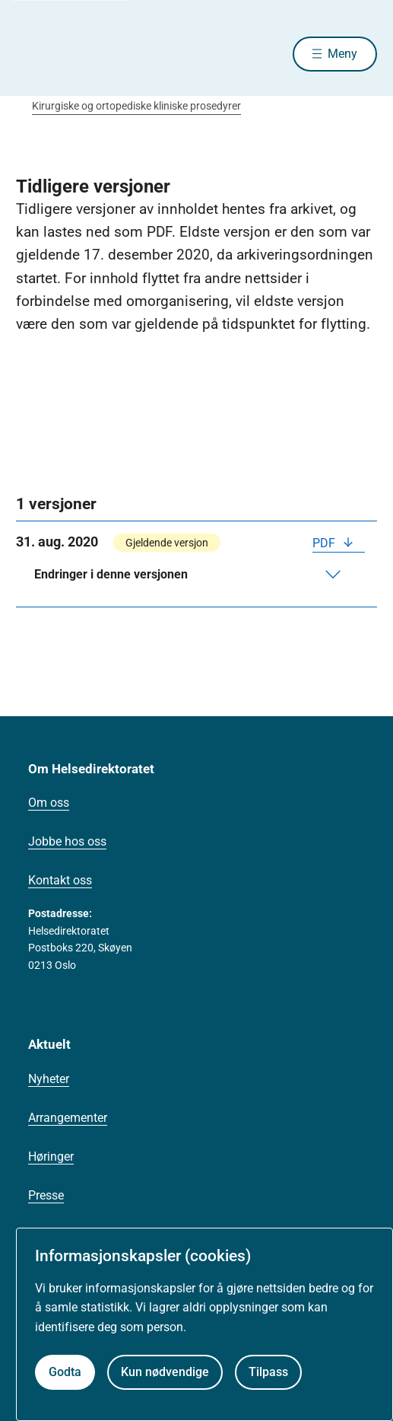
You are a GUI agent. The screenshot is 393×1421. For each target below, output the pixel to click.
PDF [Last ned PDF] (325, 543)
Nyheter (48, 1079)
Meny (342, 53)
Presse (46, 1195)
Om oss (48, 802)
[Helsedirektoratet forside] (34, 53)
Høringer (51, 1156)
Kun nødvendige (165, 1372)
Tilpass (268, 1372)
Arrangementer (67, 1117)
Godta (65, 1372)
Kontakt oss (60, 880)
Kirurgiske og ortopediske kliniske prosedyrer (136, 106)
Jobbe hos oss (67, 841)
